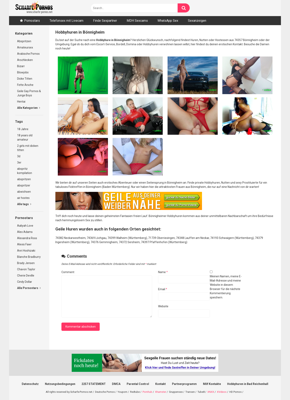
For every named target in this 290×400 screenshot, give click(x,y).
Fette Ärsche (25, 84)
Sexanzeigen (197, 21)
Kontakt (160, 384)
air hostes (23, 197)
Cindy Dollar (24, 281)
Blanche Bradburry (29, 256)
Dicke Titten (24, 78)
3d (18, 156)
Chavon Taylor (26, 269)
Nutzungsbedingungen (60, 384)
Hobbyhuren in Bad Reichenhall (247, 384)
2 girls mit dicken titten (27, 148)
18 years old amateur (24, 137)
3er (19, 162)
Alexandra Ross (27, 238)
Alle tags (24, 204)
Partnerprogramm (184, 384)
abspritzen (24, 179)
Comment (67, 272)
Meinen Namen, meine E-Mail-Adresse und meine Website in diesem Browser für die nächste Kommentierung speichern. (226, 287)
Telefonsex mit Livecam (66, 21)
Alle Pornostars (29, 288)
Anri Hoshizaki (26, 250)
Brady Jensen (26, 263)
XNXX (210, 391)
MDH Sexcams (137, 21)
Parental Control (138, 384)
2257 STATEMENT (94, 384)
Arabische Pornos (28, 53)
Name (163, 272)
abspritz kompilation (24, 171)
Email (162, 289)
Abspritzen (24, 41)
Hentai (21, 101)
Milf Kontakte (212, 384)
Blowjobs (23, 72)
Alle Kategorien (28, 107)
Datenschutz (30, 384)
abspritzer (23, 185)
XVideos (222, 391)
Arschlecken (25, 60)
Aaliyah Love (25, 225)
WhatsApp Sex (167, 21)
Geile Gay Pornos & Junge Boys (29, 93)
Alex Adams (25, 231)
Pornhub (147, 391)
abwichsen (24, 191)
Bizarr (21, 66)
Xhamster (160, 391)
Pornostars (32, 21)
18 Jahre (22, 129)
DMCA (116, 384)
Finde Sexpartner (105, 21)
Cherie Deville (25, 275)
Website (163, 306)
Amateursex (25, 47)
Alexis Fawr (24, 244)
